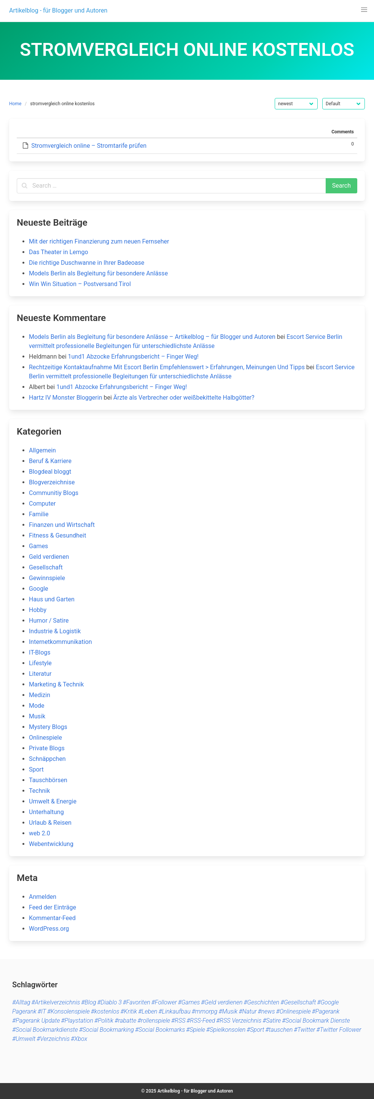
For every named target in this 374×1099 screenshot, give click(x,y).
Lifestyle (40, 663)
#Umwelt (23, 1038)
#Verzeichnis (53, 1038)
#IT (42, 1011)
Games (38, 546)
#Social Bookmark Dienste (316, 1020)
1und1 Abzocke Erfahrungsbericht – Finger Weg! (133, 356)
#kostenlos (105, 1011)
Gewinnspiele (47, 578)
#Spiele (195, 1029)
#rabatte (125, 1020)
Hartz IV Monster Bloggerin (65, 397)
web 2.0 (39, 833)
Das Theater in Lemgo (58, 252)
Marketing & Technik (56, 684)
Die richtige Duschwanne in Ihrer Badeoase (86, 262)
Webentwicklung (51, 844)
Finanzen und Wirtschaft (62, 524)
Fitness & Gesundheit (57, 535)
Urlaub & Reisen (50, 822)
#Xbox (79, 1038)
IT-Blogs (40, 652)
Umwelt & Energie (52, 801)
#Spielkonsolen (225, 1029)
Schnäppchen (47, 758)
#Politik (103, 1020)
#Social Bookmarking (106, 1029)
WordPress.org (49, 928)
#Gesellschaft (298, 1002)
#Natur (247, 1011)
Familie (38, 514)
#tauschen (279, 1029)
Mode (37, 705)
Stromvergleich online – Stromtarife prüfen (88, 145)
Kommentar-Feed (52, 918)
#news (266, 1011)
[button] (364, 10)
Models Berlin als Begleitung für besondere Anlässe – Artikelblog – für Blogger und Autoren (152, 336)
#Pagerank (326, 1011)
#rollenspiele (153, 1020)
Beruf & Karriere (50, 461)
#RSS (178, 1020)
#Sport (255, 1029)
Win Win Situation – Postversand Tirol (80, 284)
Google (38, 588)
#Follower (164, 1002)
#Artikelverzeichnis (56, 1002)
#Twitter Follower (338, 1029)
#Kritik (129, 1011)
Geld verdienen (49, 556)
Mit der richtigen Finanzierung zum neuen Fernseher (99, 241)
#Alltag (21, 1002)
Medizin (39, 695)
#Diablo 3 (109, 1002)
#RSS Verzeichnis (238, 1020)
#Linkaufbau (175, 1011)
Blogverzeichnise (52, 482)
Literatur (40, 673)
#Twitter (304, 1029)
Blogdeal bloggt (50, 471)
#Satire (272, 1020)
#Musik (227, 1011)
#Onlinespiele (293, 1011)
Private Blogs (47, 748)
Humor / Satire (48, 620)
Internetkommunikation (60, 641)
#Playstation (77, 1020)
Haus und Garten (52, 599)
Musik (37, 716)
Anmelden (42, 896)
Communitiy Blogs (53, 493)
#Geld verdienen (221, 1002)
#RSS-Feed (200, 1020)
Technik (39, 790)
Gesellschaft (46, 567)
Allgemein (42, 450)
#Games (189, 1002)
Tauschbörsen (48, 780)
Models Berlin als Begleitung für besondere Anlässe (98, 273)
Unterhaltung (46, 812)
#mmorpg (205, 1011)
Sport (36, 769)
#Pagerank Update (36, 1020)
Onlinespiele (45, 737)
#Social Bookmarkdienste (45, 1029)
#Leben (147, 1011)
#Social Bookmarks (160, 1029)
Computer (42, 503)
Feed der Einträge (52, 907)
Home (15, 103)
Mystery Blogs (48, 727)
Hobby (37, 610)
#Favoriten (136, 1002)
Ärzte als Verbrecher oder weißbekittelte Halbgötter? (184, 397)
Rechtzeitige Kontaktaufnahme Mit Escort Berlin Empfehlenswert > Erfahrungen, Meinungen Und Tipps (167, 367)
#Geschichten (262, 1002)
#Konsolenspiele (68, 1011)
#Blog (88, 1002)
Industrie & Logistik (55, 631)
